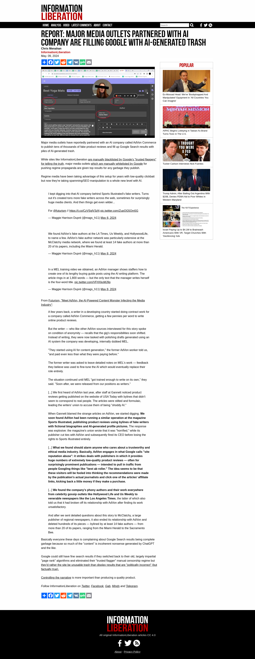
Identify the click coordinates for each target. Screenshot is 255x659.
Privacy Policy (132, 651)
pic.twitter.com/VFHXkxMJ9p (93, 282)
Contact (107, 25)
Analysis (56, 25)
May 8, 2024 (108, 217)
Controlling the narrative (56, 577)
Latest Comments (82, 25)
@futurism (59, 210)
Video (66, 25)
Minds (116, 586)
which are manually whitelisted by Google (117, 163)
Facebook (97, 586)
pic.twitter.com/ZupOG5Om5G (119, 210)
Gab (107, 586)
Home (46, 25)
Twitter (85, 586)
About (97, 25)
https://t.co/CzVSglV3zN (84, 210)
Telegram (132, 586)
